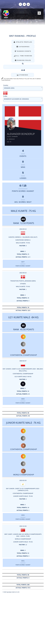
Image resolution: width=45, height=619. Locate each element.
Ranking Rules (23, 60)
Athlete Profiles (23, 42)
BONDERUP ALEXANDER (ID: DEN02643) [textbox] (16, 99)
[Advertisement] (22, 606)
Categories (23, 46)
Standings (22, 75)
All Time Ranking (23, 55)
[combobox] (23, 88)
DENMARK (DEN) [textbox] (9, 88)
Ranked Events (23, 51)
